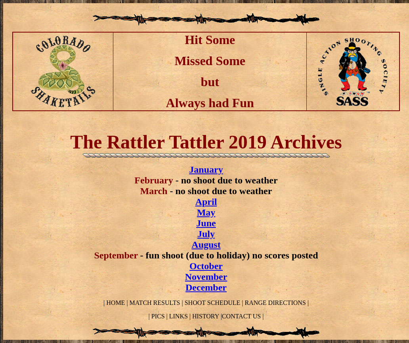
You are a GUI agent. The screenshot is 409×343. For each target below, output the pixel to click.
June (206, 223)
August (205, 244)
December (206, 287)
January (206, 169)
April (206, 202)
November (206, 277)
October (206, 266)
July (206, 234)
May (206, 212)
